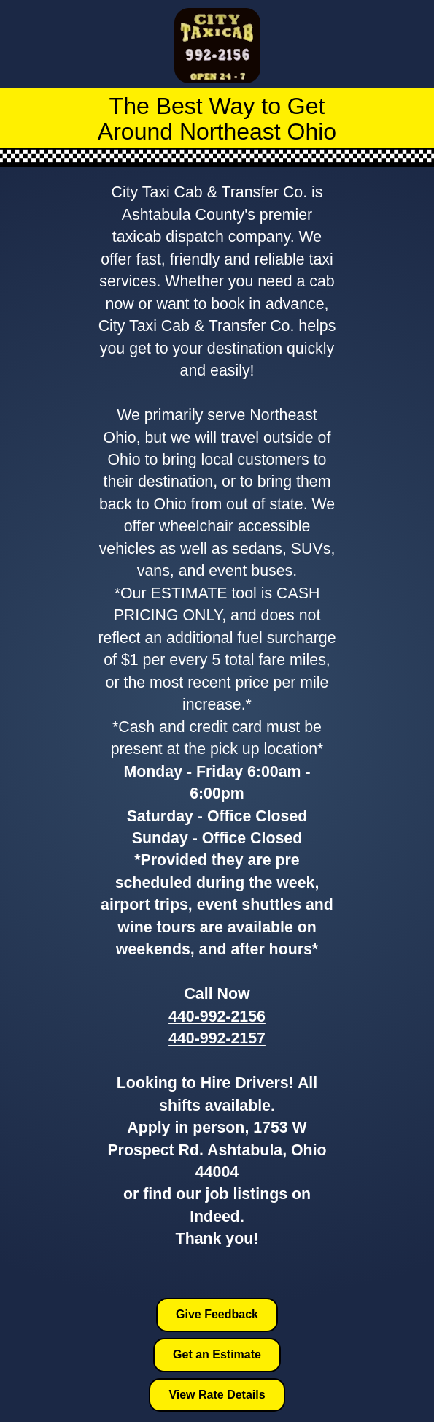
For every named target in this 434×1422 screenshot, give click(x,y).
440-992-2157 (217, 1038)
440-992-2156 (217, 1016)
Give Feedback (217, 1314)
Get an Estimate (217, 1354)
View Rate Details (216, 1394)
